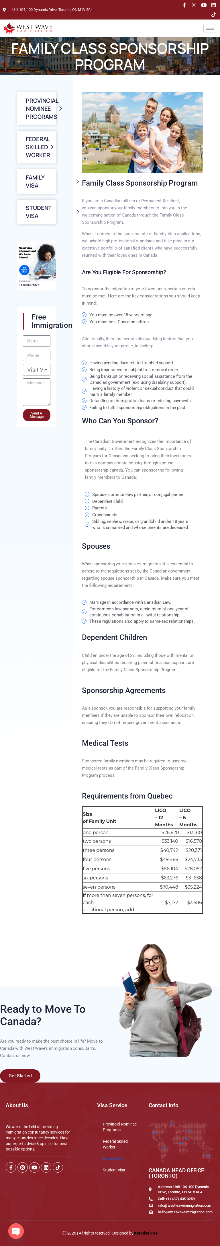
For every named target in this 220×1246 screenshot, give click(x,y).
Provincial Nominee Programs (119, 1127)
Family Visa (113, 1158)
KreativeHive (146, 1233)
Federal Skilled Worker (115, 1144)
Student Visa (114, 1170)
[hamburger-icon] (209, 28)
